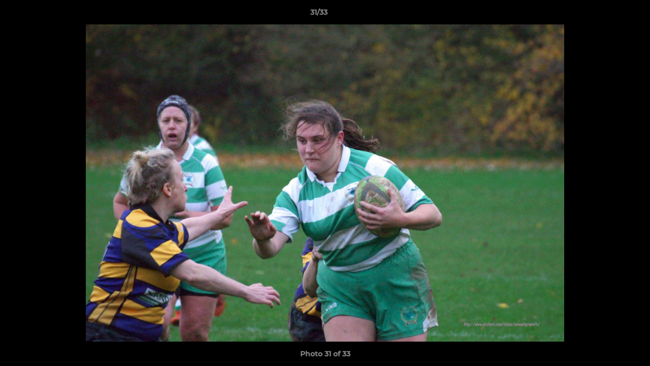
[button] (607, 14)
